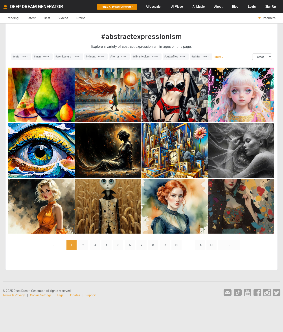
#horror (119, 56)
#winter (201, 56)
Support (91, 295)
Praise (80, 18)
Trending (12, 18)
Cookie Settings (41, 295)
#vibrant (96, 56)
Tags (60, 295)
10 (176, 245)
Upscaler (154, 6)
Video (177, 6)
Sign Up (270, 6)
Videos (63, 18)
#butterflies (175, 56)
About (218, 6)
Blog (235, 6)
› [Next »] (229, 245)
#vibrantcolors (146, 56)
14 (200, 245)
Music (199, 6)
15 (211, 245)
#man (42, 56)
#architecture (68, 56)
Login (252, 6)
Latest (31, 18)
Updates (74, 295)
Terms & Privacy (14, 295)
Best (47, 18)
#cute (21, 56)
